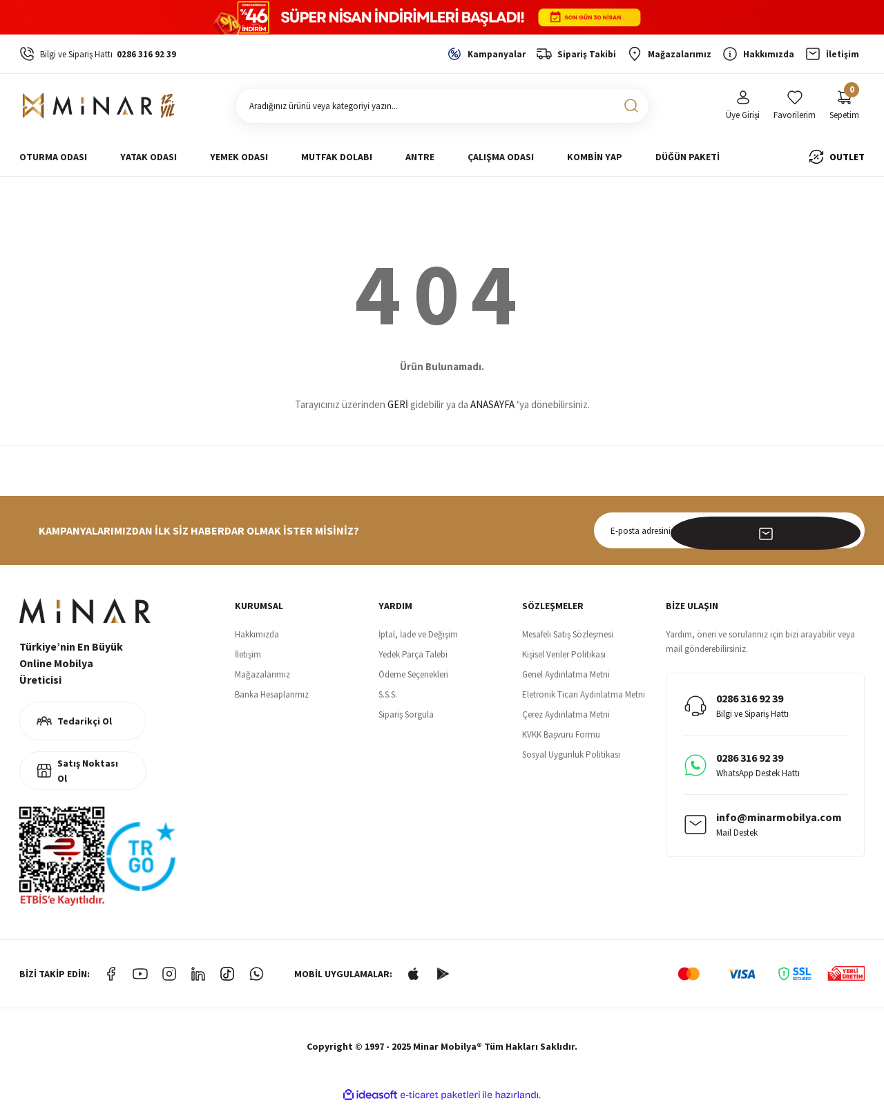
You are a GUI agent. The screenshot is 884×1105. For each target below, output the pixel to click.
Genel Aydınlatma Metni (566, 674)
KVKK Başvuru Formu (561, 734)
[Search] (442, 106)
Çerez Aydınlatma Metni (566, 714)
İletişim (248, 654)
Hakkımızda (257, 634)
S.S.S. (387, 694)
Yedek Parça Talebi (413, 654)
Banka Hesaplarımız (272, 694)
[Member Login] (743, 106)
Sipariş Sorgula (406, 714)
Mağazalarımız (262, 674)
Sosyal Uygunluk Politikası (571, 754)
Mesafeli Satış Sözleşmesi (567, 634)
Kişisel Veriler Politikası (564, 654)
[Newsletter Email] (729, 530)
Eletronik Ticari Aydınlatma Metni (583, 694)
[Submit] (847, 530)
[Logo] (99, 106)
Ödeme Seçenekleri (413, 674)
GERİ (397, 404)
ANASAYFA (492, 404)
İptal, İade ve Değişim (418, 634)
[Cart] (844, 106)
